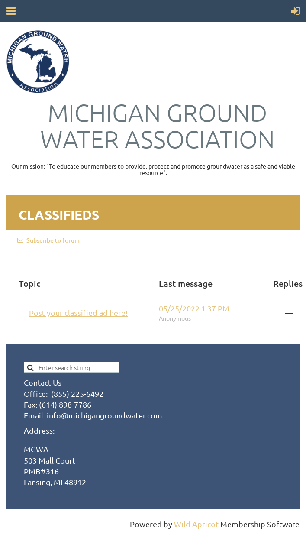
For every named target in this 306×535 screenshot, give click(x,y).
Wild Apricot (196, 524)
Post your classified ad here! (78, 312)
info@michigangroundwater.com (104, 415)
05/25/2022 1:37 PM (194, 308)
